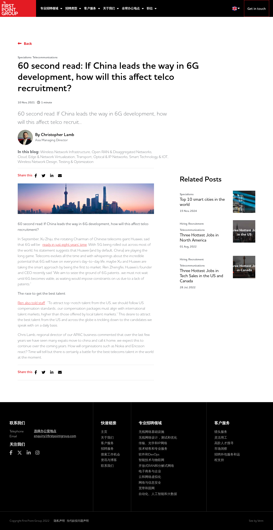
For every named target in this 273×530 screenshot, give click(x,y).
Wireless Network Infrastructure (65, 152)
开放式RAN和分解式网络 (156, 466)
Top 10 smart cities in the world (202, 202)
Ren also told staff (31, 302)
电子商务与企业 (150, 471)
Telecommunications (45, 57)
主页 (104, 432)
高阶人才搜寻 (224, 443)
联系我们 (107, 466)
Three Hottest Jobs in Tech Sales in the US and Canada (201, 275)
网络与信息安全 (150, 482)
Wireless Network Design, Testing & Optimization (56, 162)
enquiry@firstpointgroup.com (55, 436)
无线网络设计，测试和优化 (158, 437)
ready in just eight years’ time (64, 244)
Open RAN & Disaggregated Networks (121, 152)
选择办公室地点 (45, 431)
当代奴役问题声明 (78, 520)
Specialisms (25, 57)
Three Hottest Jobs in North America (199, 238)
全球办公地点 (131, 8)
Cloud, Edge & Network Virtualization (46, 157)
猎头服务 (220, 432)
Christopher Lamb (57, 134)
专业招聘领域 (49, 8)
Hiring (183, 223)
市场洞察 (220, 449)
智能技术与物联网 (151, 460)
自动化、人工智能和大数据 (158, 494)
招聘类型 (71, 8)
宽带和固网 (147, 488)
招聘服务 (107, 449)
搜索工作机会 (110, 454)
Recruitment (196, 223)
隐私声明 (59, 520)
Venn (260, 520)
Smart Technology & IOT (148, 157)
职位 (150, 8)
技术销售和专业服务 (153, 449)
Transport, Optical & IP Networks (102, 157)
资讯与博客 (109, 460)
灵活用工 (220, 437)
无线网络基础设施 (151, 432)
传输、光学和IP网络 (153, 443)
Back (28, 43)
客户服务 (90, 8)
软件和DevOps (149, 454)
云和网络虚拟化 (150, 477)
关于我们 (109, 8)
